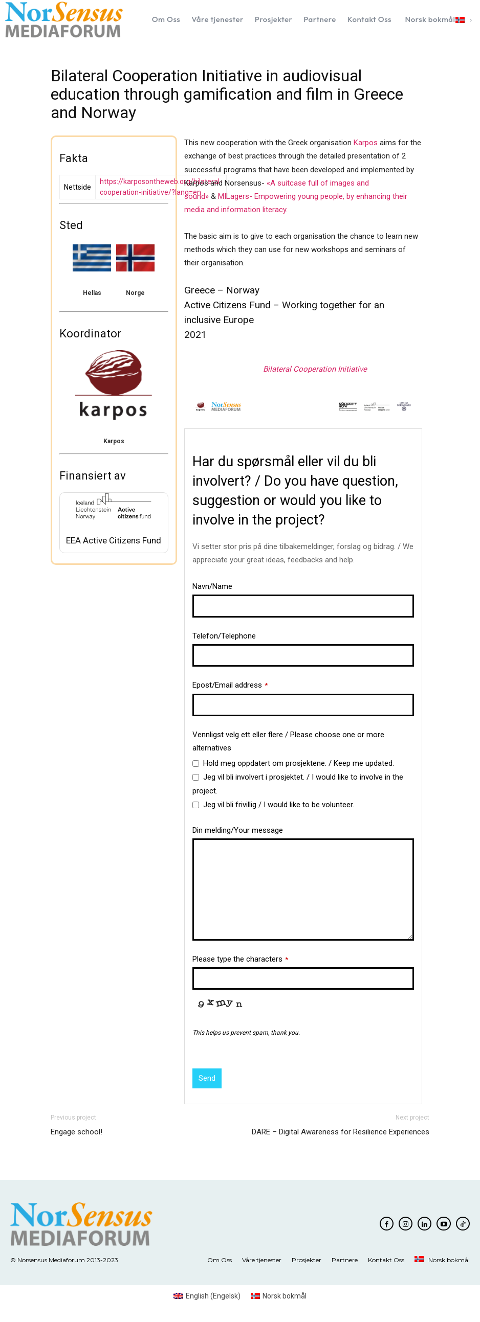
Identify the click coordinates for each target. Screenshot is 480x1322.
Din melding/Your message (237, 830)
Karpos (113, 441)
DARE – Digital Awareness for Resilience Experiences (340, 1131)
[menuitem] (437, 19)
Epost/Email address (230, 685)
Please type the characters (240, 959)
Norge (135, 293)
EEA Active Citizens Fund (113, 540)
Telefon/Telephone (224, 636)
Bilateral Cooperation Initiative (315, 369)
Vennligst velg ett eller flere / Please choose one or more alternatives (288, 741)
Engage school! (76, 1131)
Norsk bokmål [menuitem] (285, 1296)
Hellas (92, 293)
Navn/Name (212, 586)
